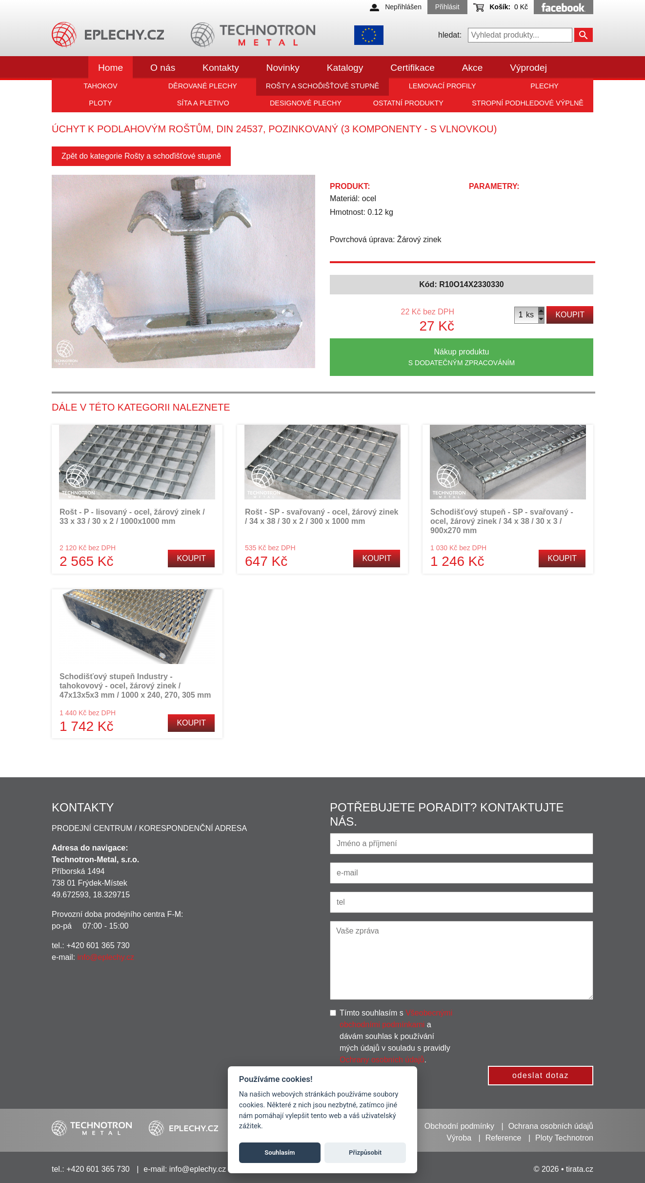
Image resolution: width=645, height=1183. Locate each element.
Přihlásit (447, 7)
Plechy (544, 86)
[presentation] (543, 1026)
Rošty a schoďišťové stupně (322, 86)
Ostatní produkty (408, 103)
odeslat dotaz (540, 1075)
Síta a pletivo (203, 103)
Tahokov (100, 86)
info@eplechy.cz (105, 957)
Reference (503, 1138)
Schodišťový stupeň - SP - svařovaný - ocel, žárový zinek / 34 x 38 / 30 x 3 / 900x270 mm (501, 521)
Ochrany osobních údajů (382, 1060)
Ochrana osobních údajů (550, 1126)
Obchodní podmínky (459, 1126)
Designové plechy (306, 103)
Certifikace (412, 67)
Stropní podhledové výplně (528, 103)
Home (110, 67)
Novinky (283, 67)
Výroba (458, 1138)
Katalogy (345, 67)
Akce (472, 67)
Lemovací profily (442, 86)
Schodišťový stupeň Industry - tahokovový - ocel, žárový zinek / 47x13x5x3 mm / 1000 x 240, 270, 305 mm (135, 685)
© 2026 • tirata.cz (563, 1169)
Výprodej (528, 67)
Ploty (100, 103)
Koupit (570, 315)
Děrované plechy (202, 86)
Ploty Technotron (564, 1138)
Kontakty (220, 67)
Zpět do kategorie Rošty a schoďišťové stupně (141, 156)
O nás (162, 67)
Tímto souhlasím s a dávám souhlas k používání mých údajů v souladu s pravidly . (396, 1036)
